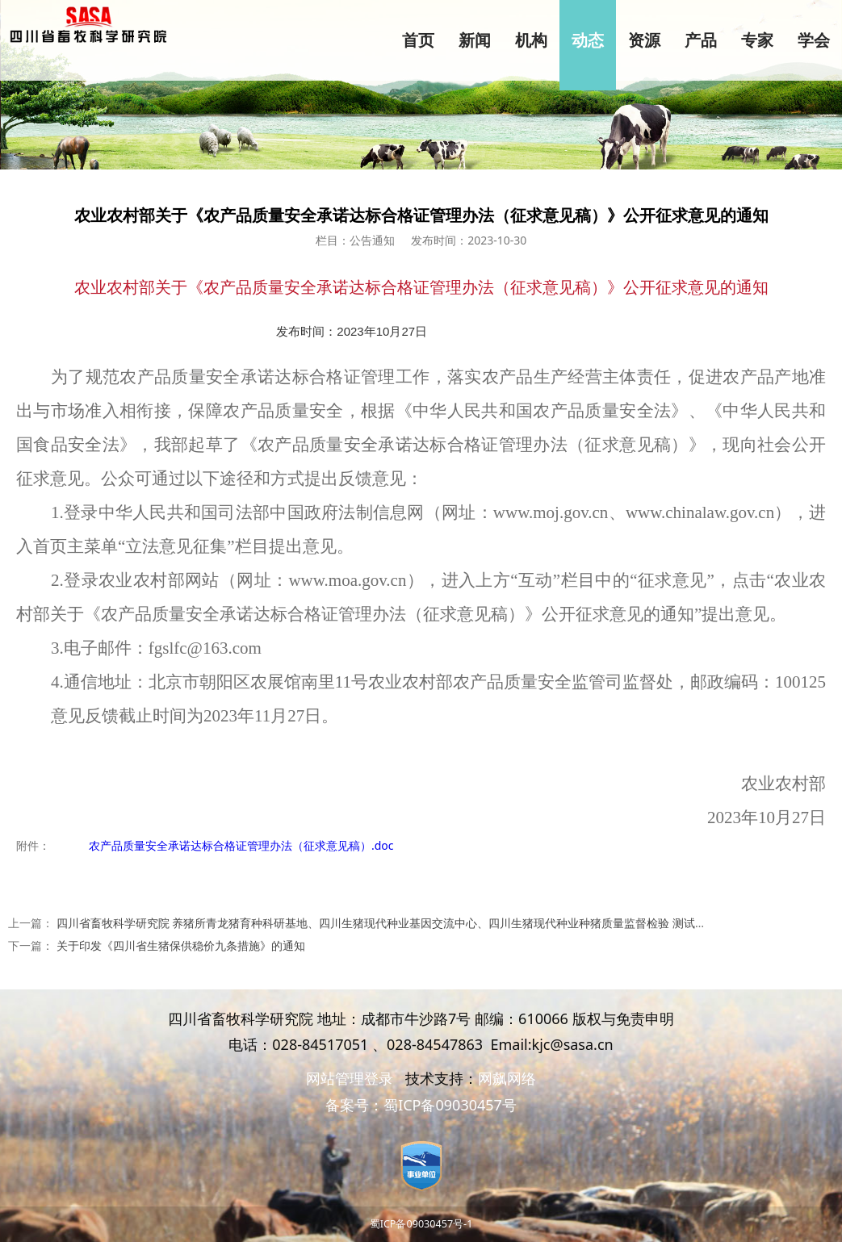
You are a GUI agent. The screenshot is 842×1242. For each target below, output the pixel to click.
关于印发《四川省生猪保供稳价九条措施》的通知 (181, 945)
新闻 (475, 40)
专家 (757, 40)
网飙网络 (507, 1078)
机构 (531, 40)
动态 (588, 40)
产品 (701, 40)
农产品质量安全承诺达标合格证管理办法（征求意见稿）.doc (241, 845)
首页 (418, 40)
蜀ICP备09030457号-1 (421, 1224)
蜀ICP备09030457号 (450, 1104)
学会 (814, 40)
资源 (644, 40)
